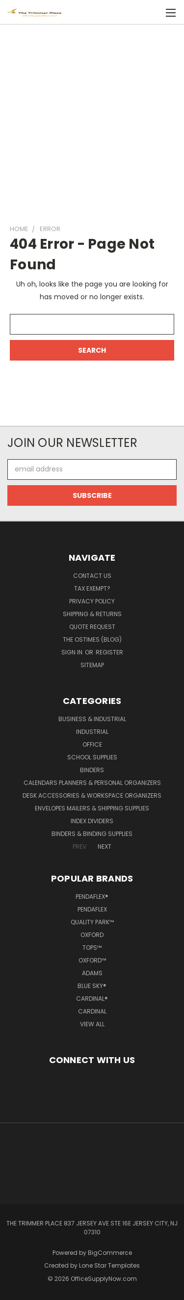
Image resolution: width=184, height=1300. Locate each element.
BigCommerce (110, 1252)
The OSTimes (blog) (92, 639)
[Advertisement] (92, 120)
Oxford (92, 935)
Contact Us (92, 576)
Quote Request (92, 627)
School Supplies (92, 757)
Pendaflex (92, 909)
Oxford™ (92, 960)
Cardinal (92, 1011)
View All (92, 1024)
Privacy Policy (92, 601)
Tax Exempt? (92, 588)
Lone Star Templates (109, 1265)
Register (109, 652)
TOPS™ (92, 947)
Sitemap (92, 665)
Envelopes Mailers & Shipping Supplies (92, 808)
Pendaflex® (92, 896)
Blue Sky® (92, 986)
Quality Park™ (92, 922)
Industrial (92, 732)
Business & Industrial (92, 719)
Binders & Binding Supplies (92, 834)
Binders (92, 770)
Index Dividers (92, 821)
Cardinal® (92, 998)
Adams (92, 973)
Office (92, 744)
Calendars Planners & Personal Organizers (92, 783)
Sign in (72, 652)
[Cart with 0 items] (154, 12)
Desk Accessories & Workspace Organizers (92, 795)
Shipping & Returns (92, 614)
